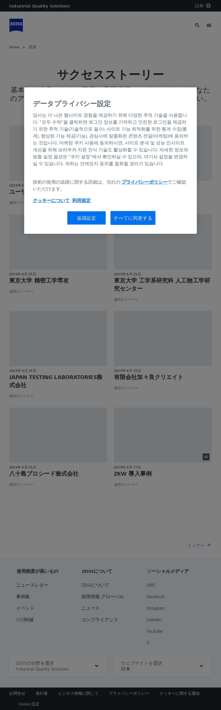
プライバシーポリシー (144, 182)
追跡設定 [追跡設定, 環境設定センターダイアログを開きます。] (86, 218)
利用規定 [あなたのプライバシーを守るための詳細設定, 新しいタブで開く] (81, 200)
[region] (110, 160)
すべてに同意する (133, 218)
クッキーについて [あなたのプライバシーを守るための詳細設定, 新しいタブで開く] (51, 200)
